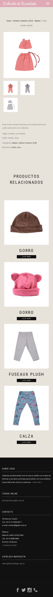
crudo (13, 147)
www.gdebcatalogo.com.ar (13, 563)
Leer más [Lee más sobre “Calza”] (26, 442)
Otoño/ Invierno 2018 (23, 20)
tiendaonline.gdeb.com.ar (13, 500)
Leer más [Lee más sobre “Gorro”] (26, 257)
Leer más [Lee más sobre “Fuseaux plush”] (26, 380)
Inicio (9, 20)
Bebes (37, 20)
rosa (19, 147)
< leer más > (37, 482)
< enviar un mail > (9, 545)
